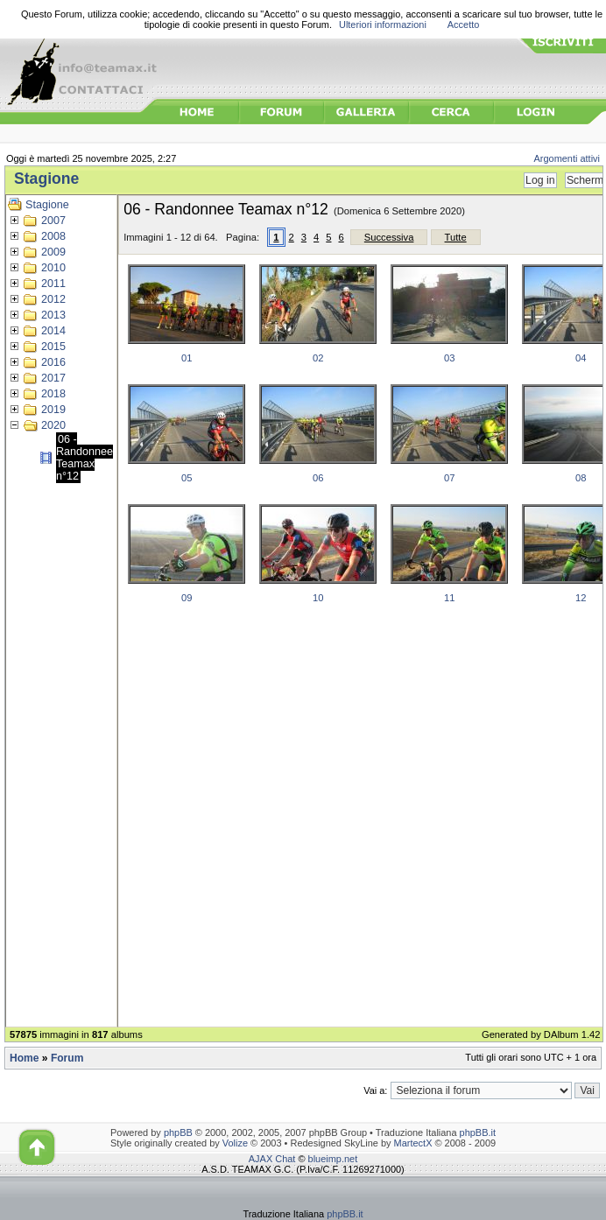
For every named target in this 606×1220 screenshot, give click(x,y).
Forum (67, 1058)
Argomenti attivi (567, 158)
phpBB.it (478, 1132)
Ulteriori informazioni (382, 24)
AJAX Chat (272, 1158)
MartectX (413, 1143)
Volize (235, 1143)
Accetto (463, 24)
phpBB (178, 1132)
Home (24, 1058)
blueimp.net (333, 1158)
